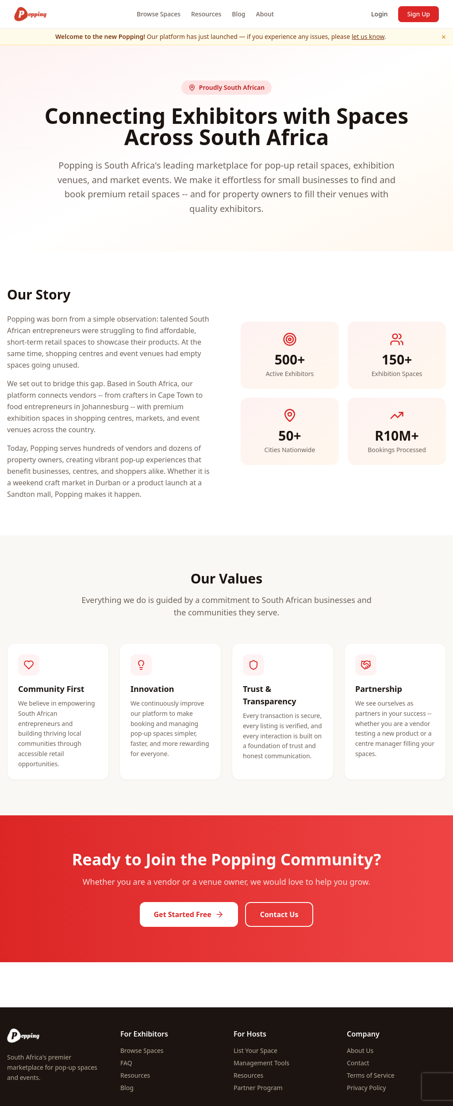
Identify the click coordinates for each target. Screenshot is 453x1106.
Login (379, 14)
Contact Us (279, 914)
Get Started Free (189, 914)
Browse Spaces (158, 14)
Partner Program (258, 1087)
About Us (360, 1050)
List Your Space (255, 1050)
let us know (368, 36)
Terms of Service (371, 1075)
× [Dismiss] (443, 37)
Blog (238, 14)
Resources (206, 14)
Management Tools (261, 1063)
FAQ (126, 1063)
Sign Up (418, 14)
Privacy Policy (366, 1087)
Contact (358, 1063)
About (265, 14)
